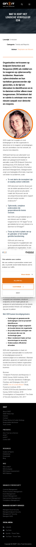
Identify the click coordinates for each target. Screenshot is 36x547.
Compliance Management (11, 500)
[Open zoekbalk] (22, 4)
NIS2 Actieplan (7, 469)
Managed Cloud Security (11, 510)
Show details (25, 274)
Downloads (6, 456)
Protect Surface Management (12, 492)
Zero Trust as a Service (10, 433)
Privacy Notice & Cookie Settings (13, 420)
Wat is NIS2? (7, 467)
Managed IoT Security (10, 514)
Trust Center (7, 424)
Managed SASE (8, 516)
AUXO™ (5, 435)
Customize (18, 286)
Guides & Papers (8, 452)
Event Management (9, 494)
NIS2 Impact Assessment (11, 471)
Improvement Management (11, 498)
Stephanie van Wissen (25, 49)
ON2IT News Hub (8, 414)
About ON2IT (7, 411)
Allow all (18, 280)
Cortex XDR (6, 439)
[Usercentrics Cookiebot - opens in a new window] (25, 252)
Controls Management (10, 489)
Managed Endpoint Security (12, 512)
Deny (18, 293)
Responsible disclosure (10, 422)
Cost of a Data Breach (16, 385)
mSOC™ (5, 437)
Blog (4, 458)
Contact (5, 418)
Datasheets (6, 454)
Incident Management (10, 496)
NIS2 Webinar (7, 473)
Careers (5, 416)
